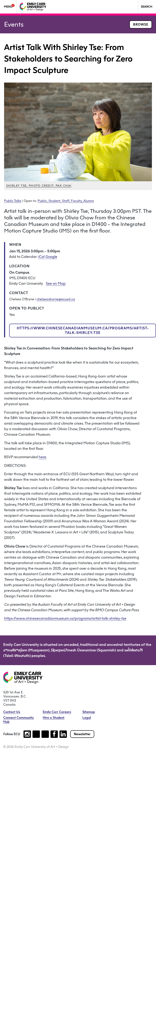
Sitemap (88, 712)
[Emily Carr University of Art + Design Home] (33, 7)
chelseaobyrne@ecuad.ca (56, 299)
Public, (43, 201)
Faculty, (77, 201)
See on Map (56, 283)
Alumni (88, 201)
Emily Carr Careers (57, 712)
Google (51, 256)
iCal (41, 256)
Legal (86, 718)
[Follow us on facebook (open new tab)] (54, 734)
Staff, (66, 201)
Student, (55, 201)
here (42, 457)
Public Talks (12, 201)
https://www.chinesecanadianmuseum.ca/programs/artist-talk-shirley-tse (83, 330)
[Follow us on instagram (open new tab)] (27, 734)
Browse (140, 24)
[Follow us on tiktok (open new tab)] (36, 734)
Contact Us (11, 712)
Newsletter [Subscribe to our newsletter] (82, 734)
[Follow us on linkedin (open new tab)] (63, 734)
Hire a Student (53, 718)
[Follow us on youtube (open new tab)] (45, 734)
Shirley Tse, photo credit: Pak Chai (39, 185)
